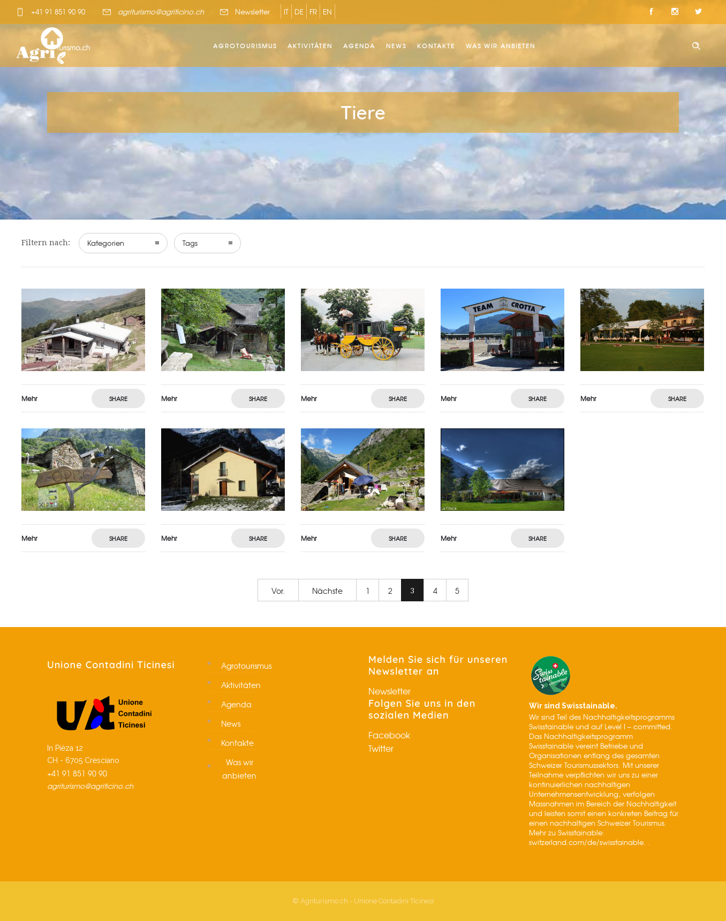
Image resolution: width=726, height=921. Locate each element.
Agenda (359, 45)
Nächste (327, 590)
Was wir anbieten (500, 45)
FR (313, 11)
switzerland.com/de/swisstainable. (587, 842)
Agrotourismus (245, 45)
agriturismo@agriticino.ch (161, 11)
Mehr (29, 398)
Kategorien (105, 243)
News (396, 45)
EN (327, 11)
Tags (190, 243)
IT (286, 11)
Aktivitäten (310, 45)
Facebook (389, 734)
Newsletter (252, 11)
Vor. (278, 590)
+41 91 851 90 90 (58, 11)
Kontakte (436, 45)
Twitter (381, 748)
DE (299, 11)
